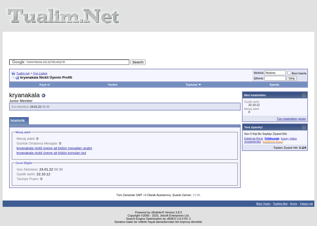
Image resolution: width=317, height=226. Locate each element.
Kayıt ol (44, 84)
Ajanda (274, 84)
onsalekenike (252, 141)
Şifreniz (258, 78)
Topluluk (193, 84)
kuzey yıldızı (289, 138)
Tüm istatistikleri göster (291, 118)
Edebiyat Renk (253, 138)
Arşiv (293, 203)
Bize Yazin (263, 203)
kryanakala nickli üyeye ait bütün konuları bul (51, 153)
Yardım (112, 84)
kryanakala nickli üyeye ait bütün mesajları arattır (54, 148)
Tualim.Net (280, 203)
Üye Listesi (40, 73)
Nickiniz (259, 72)
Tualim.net (23, 73)
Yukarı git (306, 203)
